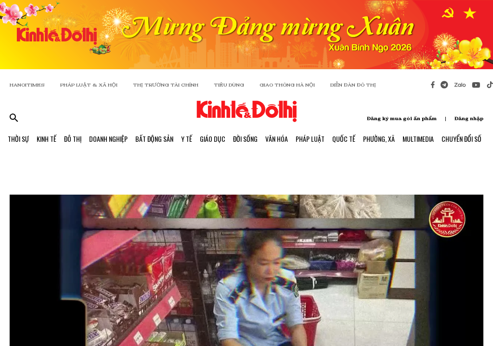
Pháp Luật (310, 139)
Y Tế (186, 139)
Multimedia (418, 139)
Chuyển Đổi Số (461, 139)
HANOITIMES (27, 85)
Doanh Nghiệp (108, 139)
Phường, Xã (379, 139)
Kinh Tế (46, 139)
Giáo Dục (212, 139)
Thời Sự (18, 139)
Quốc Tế (343, 139)
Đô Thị (72, 139)
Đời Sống (245, 139)
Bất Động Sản (154, 139)
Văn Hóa (276, 139)
